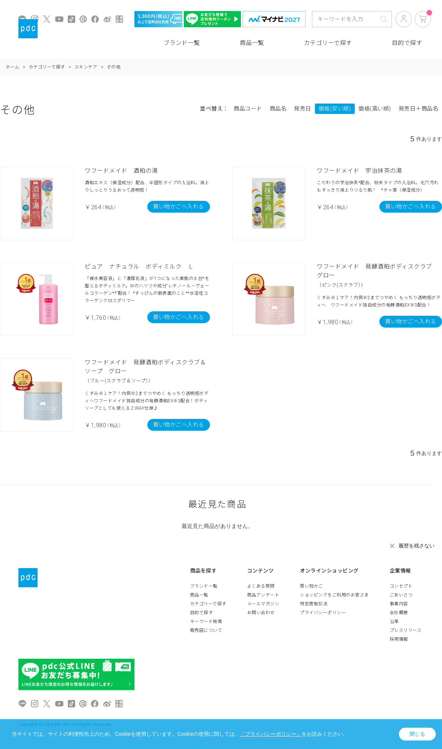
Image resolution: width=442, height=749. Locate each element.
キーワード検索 (206, 621)
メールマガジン (263, 603)
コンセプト (401, 586)
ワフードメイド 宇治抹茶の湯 (359, 170)
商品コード (248, 108)
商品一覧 (252, 42)
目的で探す (407, 42)
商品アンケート (263, 595)
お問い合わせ (261, 612)
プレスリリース (406, 630)
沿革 (394, 621)
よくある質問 (261, 586)
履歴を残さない (417, 546)
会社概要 (399, 612)
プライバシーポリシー (323, 612)
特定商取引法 (313, 603)
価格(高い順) (374, 108)
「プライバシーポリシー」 (271, 734)
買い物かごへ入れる (178, 206)
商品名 (278, 108)
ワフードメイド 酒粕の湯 (121, 170)
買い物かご (311, 586)
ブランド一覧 (182, 42)
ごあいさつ (401, 595)
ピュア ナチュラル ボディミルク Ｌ (139, 266)
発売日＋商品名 (419, 108)
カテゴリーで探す (328, 42)
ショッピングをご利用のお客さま (334, 595)
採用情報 (399, 639)
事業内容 (399, 603)
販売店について (206, 630)
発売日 (302, 108)
